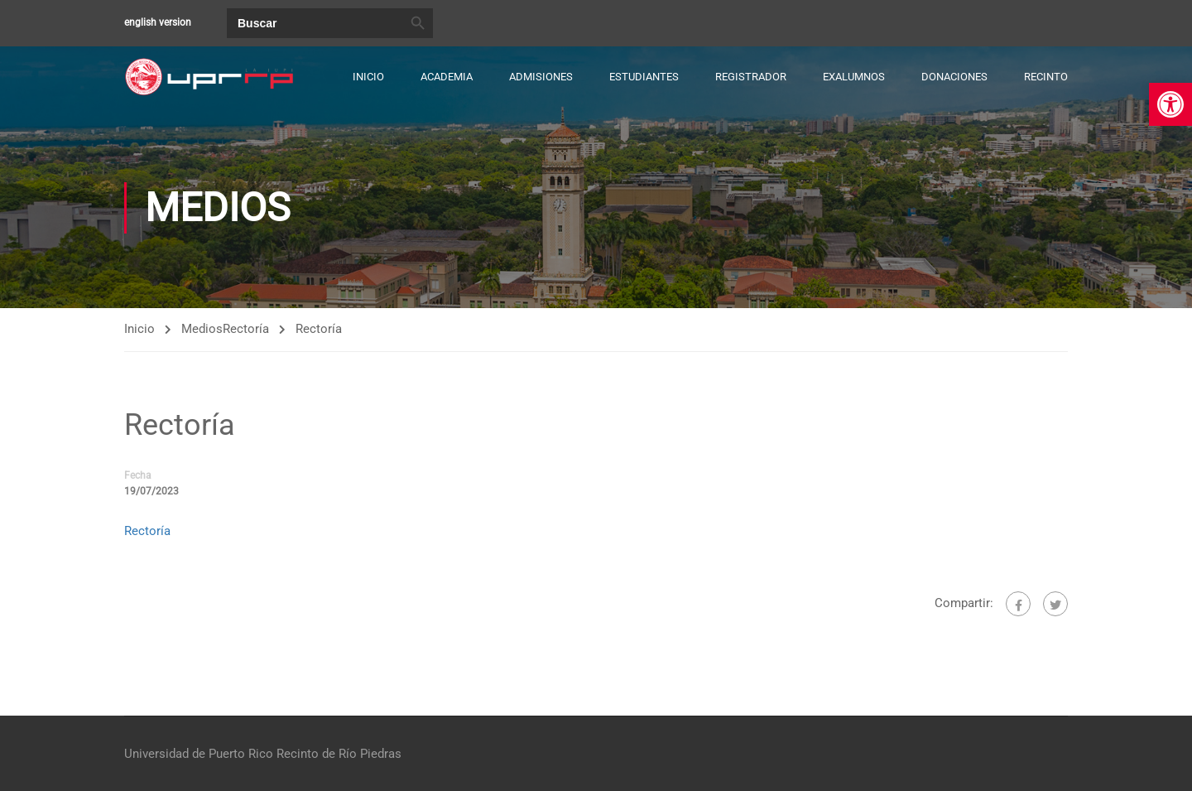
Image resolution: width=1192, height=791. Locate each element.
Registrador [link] (750, 76)
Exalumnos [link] (854, 76)
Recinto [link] (1046, 76)
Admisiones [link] (541, 76)
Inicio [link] (368, 76)
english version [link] (157, 22)
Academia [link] (447, 76)
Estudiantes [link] (644, 76)
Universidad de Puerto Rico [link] (198, 753)
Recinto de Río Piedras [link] (338, 753)
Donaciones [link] (954, 76)
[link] (1170, 104)
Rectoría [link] (246, 328)
